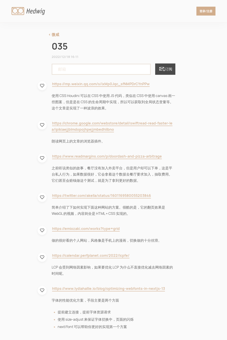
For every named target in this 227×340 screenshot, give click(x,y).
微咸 (55, 34)
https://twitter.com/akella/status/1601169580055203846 (101, 195)
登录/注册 (205, 11)
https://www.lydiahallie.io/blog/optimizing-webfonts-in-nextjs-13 (108, 288)
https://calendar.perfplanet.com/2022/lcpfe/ (90, 255)
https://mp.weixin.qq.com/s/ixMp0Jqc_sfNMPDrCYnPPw (101, 84)
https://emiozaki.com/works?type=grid (86, 228)
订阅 (165, 69)
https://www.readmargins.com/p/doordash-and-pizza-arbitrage (107, 156)
